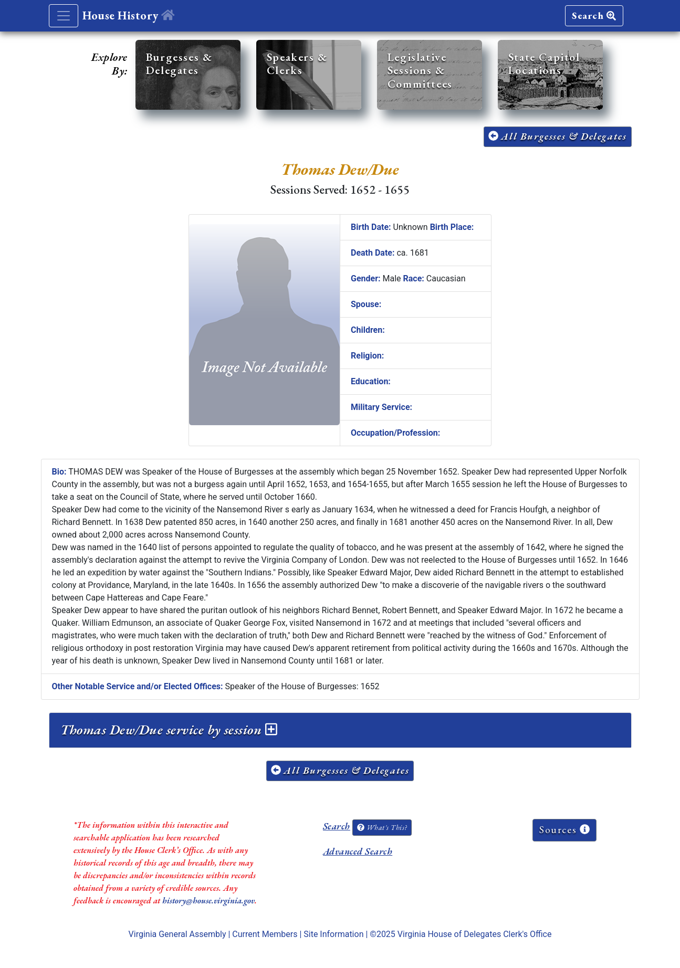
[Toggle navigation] (63, 15)
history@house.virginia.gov (208, 900)
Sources (564, 829)
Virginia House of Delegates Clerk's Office (474, 934)
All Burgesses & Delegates (557, 136)
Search (594, 15)
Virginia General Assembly (177, 934)
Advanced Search (357, 851)
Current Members (264, 934)
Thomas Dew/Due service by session (168, 730)
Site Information (333, 934)
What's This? (381, 827)
